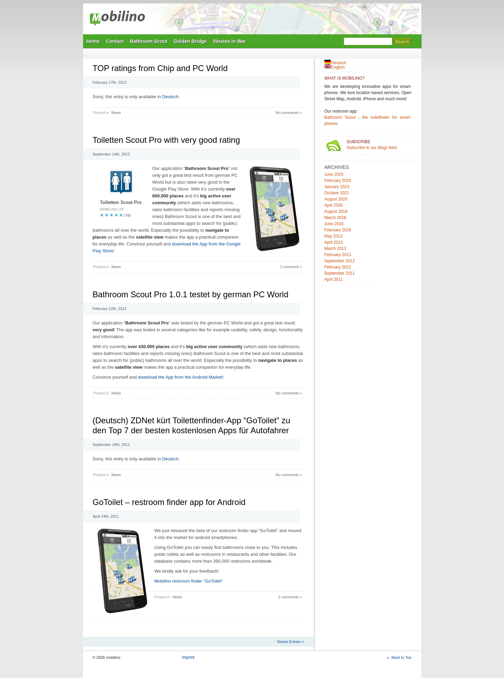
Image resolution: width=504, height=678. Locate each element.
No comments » (288, 113)
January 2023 (337, 186)
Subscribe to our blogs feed (379, 144)
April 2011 (333, 279)
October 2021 (337, 193)
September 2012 (339, 260)
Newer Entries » (290, 642)
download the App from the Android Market (180, 377)
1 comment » (291, 267)
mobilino (117, 19)
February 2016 (337, 230)
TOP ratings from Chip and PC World (160, 68)
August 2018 (335, 211)
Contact (115, 41)
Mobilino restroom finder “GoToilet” (188, 581)
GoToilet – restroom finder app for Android (169, 502)
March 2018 (335, 217)
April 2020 (333, 205)
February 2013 (337, 254)
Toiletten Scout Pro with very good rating (166, 140)
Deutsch (170, 96)
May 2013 (333, 236)
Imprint (188, 657)
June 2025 (334, 174)
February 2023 (337, 180)
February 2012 (337, 267)
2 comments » (290, 597)
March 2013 (335, 248)
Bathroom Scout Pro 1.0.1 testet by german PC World (191, 294)
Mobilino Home (299, 21)
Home (93, 41)
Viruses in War (229, 41)
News (116, 113)
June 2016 (334, 223)
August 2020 (335, 199)
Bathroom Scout (149, 41)
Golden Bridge (189, 41)
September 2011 (339, 273)
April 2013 (333, 242)
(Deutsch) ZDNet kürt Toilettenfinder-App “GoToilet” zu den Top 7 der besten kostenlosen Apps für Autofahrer (191, 425)
